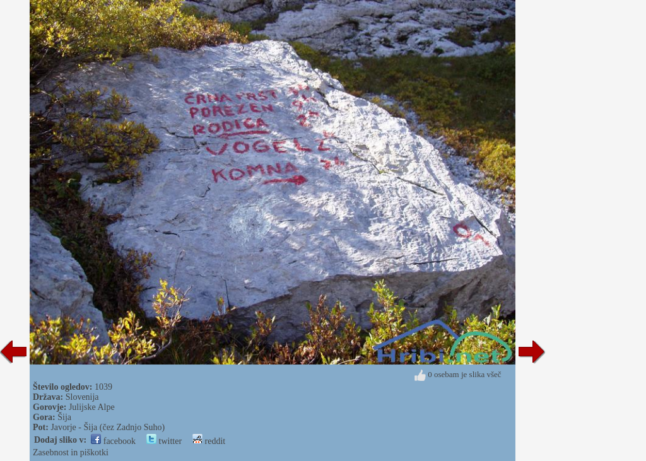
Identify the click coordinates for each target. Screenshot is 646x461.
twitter (164, 441)
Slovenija (82, 397)
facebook (113, 441)
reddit (208, 441)
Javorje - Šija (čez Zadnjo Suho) (107, 427)
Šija (64, 417)
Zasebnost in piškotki (71, 452)
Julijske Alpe (92, 407)
